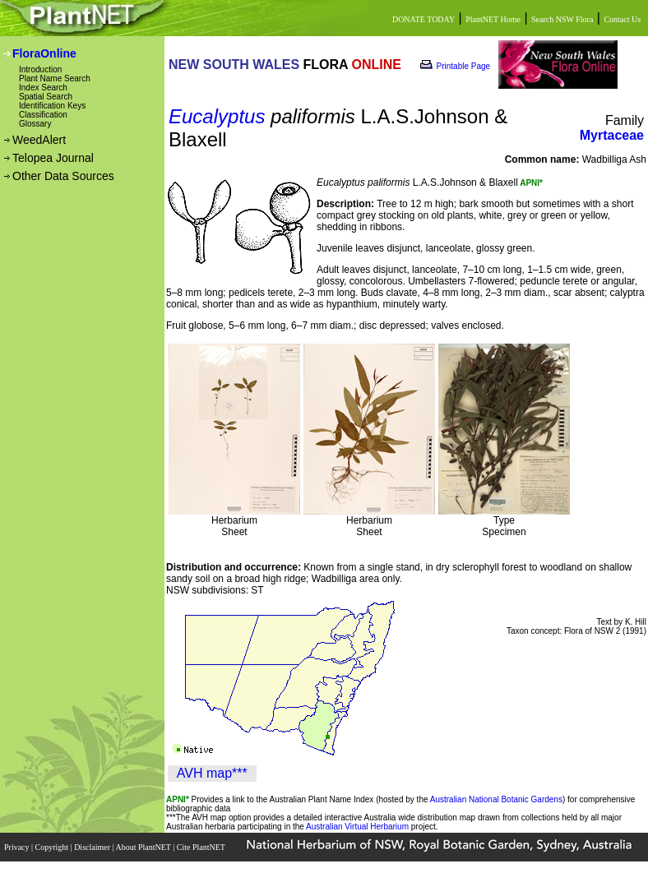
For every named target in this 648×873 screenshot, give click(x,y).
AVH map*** (212, 773)
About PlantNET (144, 847)
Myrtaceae (612, 135)
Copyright (53, 847)
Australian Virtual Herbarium (357, 826)
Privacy (17, 847)
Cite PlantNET (202, 847)
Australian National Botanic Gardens (496, 799)
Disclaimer (93, 847)
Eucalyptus (217, 116)
